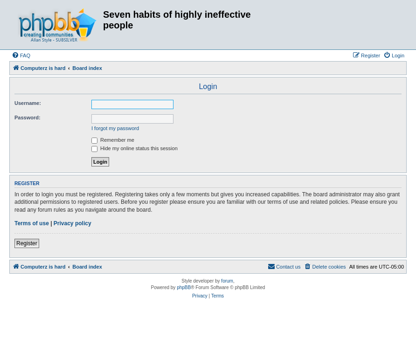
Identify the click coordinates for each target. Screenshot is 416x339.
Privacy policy (72, 223)
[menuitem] (21, 55)
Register (26, 243)
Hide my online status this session (134, 148)
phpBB (184, 287)
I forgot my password (115, 128)
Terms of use (31, 223)
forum (227, 281)
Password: (27, 117)
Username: (27, 103)
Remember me (112, 140)
